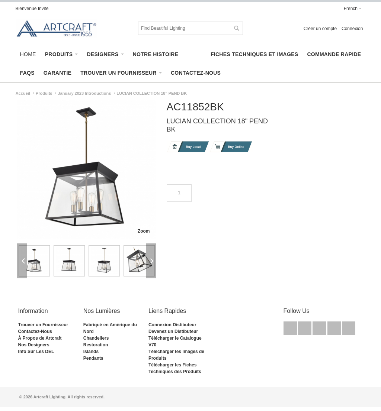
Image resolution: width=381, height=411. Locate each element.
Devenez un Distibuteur (173, 331)
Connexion (352, 28)
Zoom (144, 231)
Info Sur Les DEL (36, 351)
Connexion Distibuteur (172, 324)
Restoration (95, 344)
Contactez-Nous (35, 331)
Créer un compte (320, 28)
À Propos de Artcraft (40, 338)
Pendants (93, 358)
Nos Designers (33, 344)
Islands (91, 351)
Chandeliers (96, 338)
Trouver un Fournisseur (43, 324)
